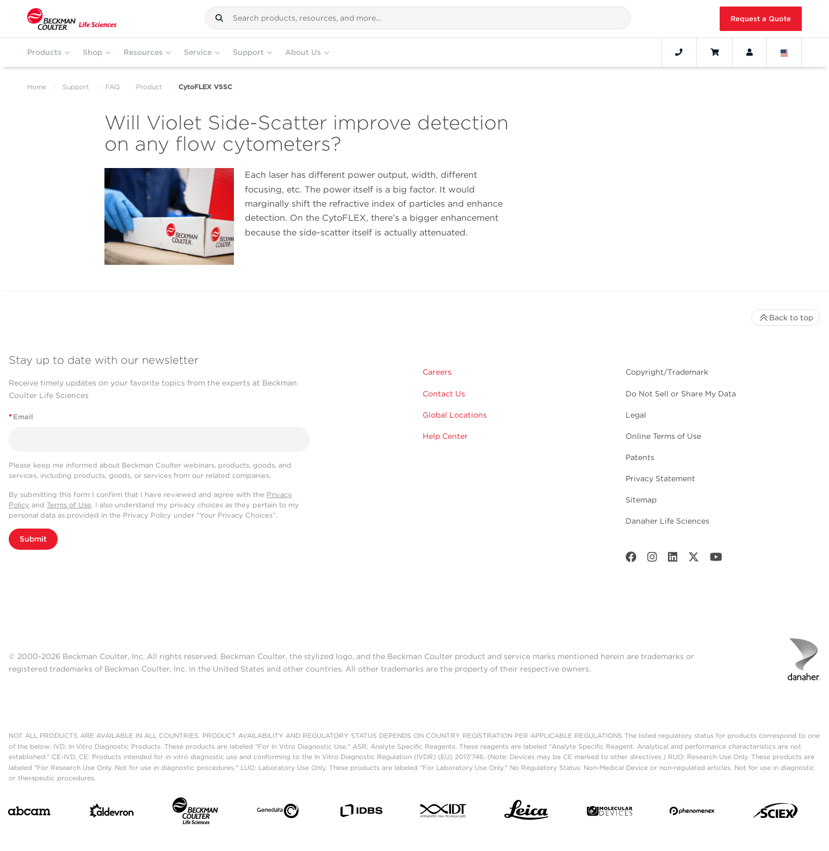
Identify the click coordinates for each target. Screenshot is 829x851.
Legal (636, 415)
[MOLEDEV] (609, 813)
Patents (640, 457)
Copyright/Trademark (667, 372)
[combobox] (418, 18)
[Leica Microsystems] (526, 813)
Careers (437, 372)
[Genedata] (277, 813)
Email (21, 417)
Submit (33, 539)
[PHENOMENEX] (692, 813)
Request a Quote (761, 19)
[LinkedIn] (673, 559)
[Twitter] (693, 559)
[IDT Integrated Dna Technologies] (443, 813)
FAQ (113, 87)
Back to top (785, 317)
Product (149, 87)
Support (76, 87)
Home (36, 87)
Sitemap (641, 499)
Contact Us (444, 393)
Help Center (445, 436)
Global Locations (455, 415)
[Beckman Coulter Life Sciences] (195, 813)
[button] (219, 18)
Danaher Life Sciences (667, 521)
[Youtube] (716, 559)
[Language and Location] (784, 52)
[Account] (749, 52)
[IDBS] (361, 813)
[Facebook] (631, 559)
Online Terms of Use (663, 436)
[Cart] (714, 52)
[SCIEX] (775, 813)
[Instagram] (652, 559)
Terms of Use (69, 505)
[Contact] (678, 52)
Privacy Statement (660, 478)
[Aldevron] (111, 813)
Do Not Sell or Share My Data (681, 393)
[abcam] (29, 813)
